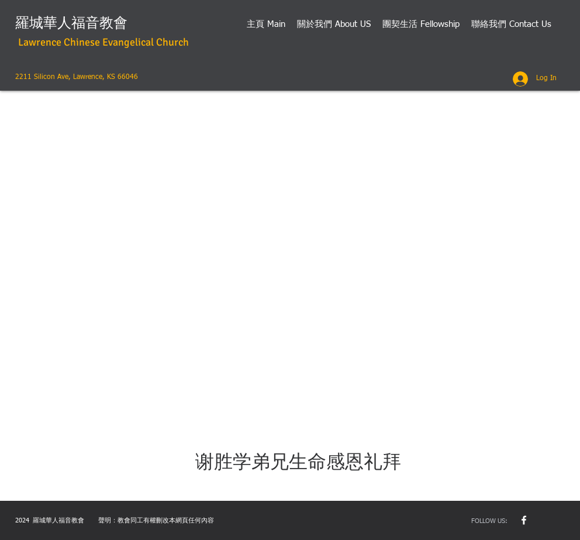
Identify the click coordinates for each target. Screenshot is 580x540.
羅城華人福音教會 (71, 23)
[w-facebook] (524, 520)
